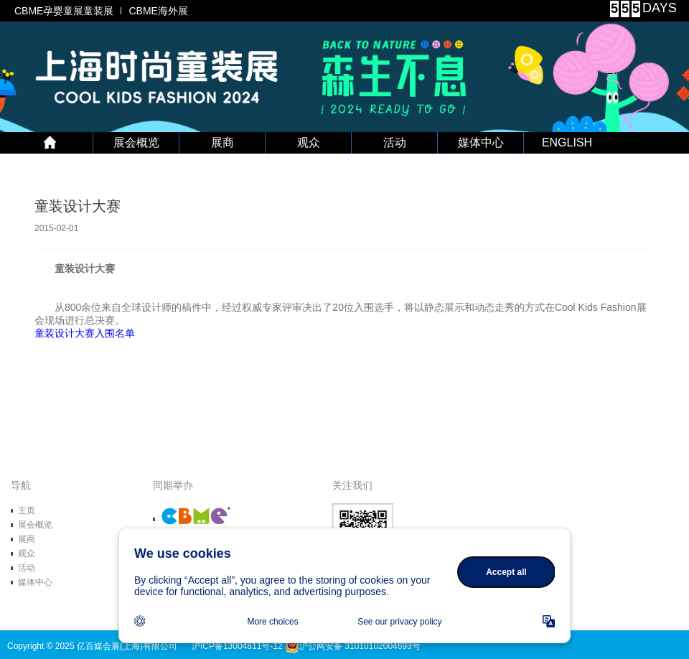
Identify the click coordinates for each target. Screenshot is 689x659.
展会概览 (136, 142)
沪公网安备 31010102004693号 (353, 646)
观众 (308, 142)
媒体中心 (481, 142)
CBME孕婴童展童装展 (63, 10)
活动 (394, 142)
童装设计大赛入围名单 (84, 333)
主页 (26, 510)
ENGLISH (567, 142)
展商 (222, 142)
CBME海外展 (157, 10)
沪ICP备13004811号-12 (237, 646)
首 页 (50, 143)
